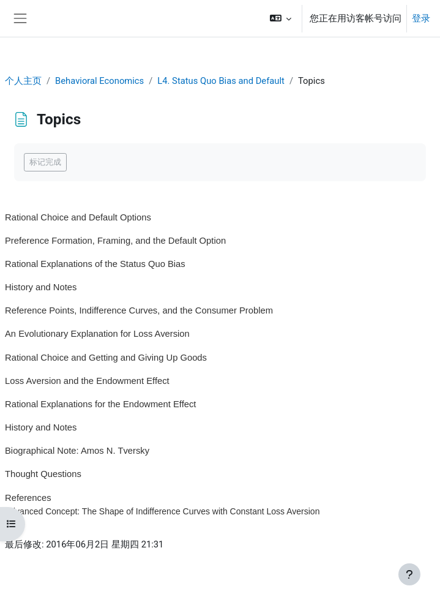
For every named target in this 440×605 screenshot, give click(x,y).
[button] (280, 18)
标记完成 (45, 162)
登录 (421, 18)
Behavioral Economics (99, 80)
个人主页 (23, 80)
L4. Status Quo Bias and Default (221, 80)
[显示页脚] (409, 574)
